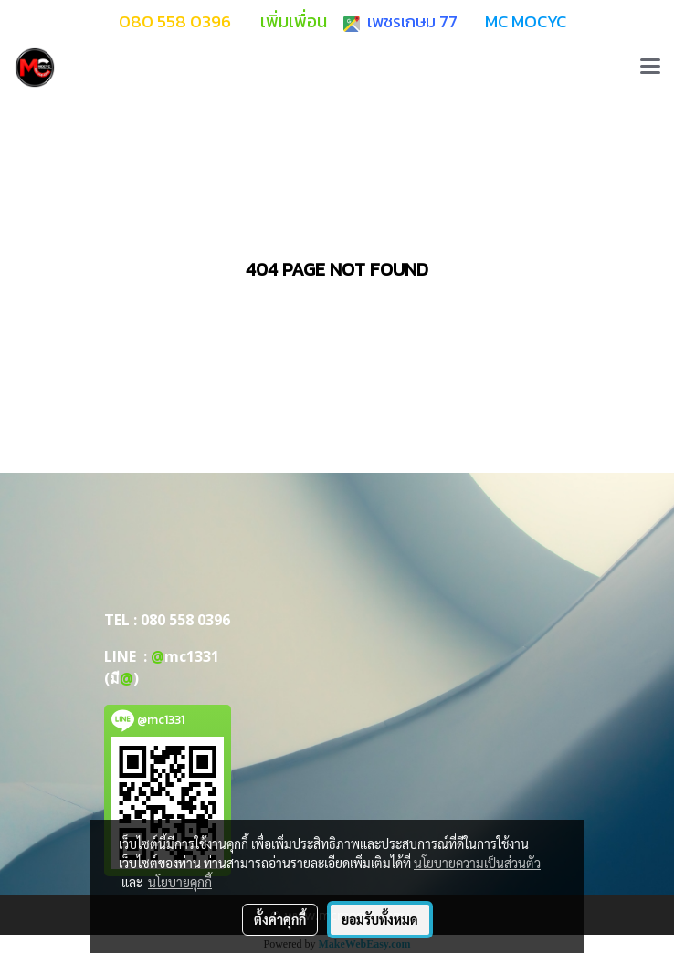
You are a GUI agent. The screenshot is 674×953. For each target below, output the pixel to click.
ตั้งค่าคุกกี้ (280, 919)
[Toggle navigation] (650, 67)
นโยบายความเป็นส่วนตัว (477, 862)
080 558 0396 (185, 620)
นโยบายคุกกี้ (180, 882)
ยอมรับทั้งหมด (380, 919)
